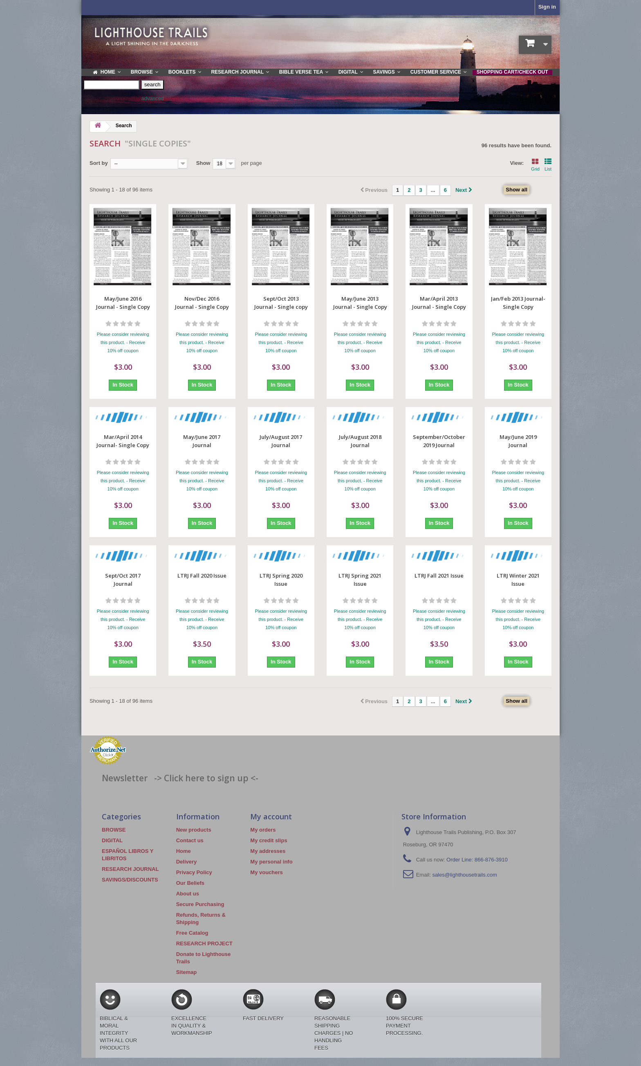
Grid (535, 164)
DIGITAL (112, 840)
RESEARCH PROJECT (204, 943)
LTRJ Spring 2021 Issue (359, 579)
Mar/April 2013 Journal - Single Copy (439, 302)
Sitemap (186, 972)
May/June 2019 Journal (518, 441)
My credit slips (268, 840)
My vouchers (266, 872)
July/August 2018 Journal (360, 441)
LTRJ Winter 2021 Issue (518, 579)
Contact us (190, 840)
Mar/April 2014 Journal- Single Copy (122, 441)
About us (187, 894)
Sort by (99, 163)
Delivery (186, 862)
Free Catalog (192, 933)
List (548, 164)
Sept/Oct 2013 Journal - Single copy (281, 302)
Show (203, 163)
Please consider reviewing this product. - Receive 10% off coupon (123, 342)
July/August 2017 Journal (281, 441)
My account (271, 816)
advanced (152, 98)
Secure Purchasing (200, 904)
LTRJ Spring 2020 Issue (281, 579)
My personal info (271, 862)
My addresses (267, 851)
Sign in (547, 7)
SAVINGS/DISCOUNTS (130, 880)
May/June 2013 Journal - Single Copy (360, 302)
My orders (263, 830)
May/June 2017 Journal (201, 441)
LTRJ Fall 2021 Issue (439, 575)
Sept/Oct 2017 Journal (123, 579)
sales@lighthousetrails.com (464, 875)
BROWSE (114, 830)
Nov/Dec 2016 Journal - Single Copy (202, 302)
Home (183, 851)
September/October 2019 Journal (439, 441)
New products (193, 830)
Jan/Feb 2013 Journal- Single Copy (518, 302)
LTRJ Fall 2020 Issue (201, 575)
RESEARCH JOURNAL (130, 869)
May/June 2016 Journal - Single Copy (123, 302)
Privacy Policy (194, 872)
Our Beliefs (190, 883)
